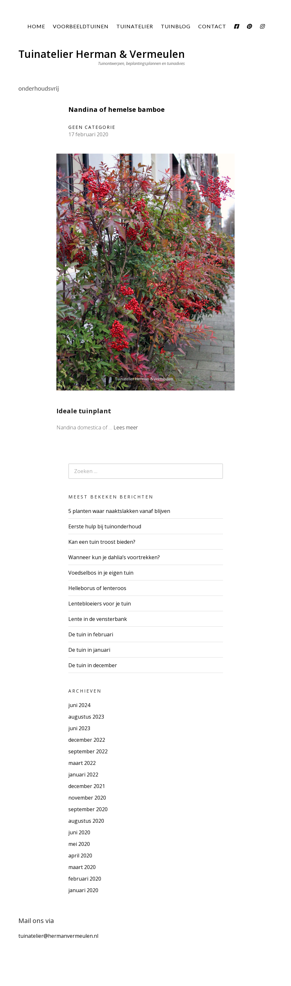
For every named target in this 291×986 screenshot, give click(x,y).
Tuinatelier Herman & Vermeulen (101, 54)
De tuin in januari (89, 649)
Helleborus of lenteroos (97, 588)
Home (36, 26)
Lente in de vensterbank (97, 619)
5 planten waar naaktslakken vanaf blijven (119, 511)
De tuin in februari (90, 634)
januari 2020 (83, 890)
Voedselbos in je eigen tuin (100, 572)
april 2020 (80, 855)
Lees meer (125, 427)
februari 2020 (84, 878)
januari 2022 (83, 774)
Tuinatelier (134, 26)
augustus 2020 (86, 820)
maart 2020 (82, 867)
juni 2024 (79, 705)
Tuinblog (175, 26)
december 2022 (86, 739)
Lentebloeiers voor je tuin (99, 603)
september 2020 (88, 809)
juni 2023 (79, 728)
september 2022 (88, 751)
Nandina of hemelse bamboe (116, 109)
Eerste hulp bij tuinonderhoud (104, 526)
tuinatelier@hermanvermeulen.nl (58, 935)
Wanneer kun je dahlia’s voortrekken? (114, 557)
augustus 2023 (86, 716)
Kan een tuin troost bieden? (101, 541)
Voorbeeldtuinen (81, 26)
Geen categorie (91, 127)
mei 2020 (79, 843)
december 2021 (86, 786)
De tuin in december (92, 665)
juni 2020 (79, 832)
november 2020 (87, 797)
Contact (212, 26)
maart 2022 (82, 762)
